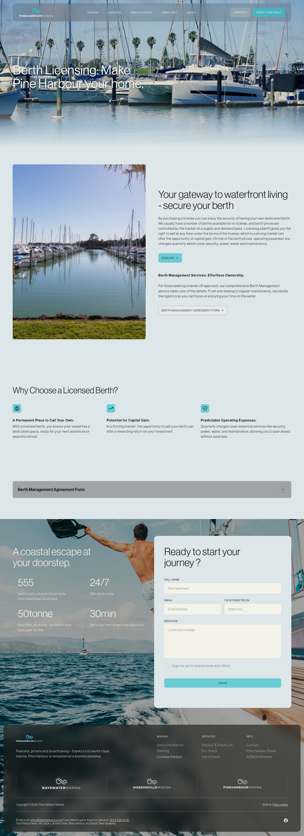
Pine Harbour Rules (261, 751)
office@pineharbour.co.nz (46, 820)
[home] (36, 12)
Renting (163, 751)
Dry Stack (209, 751)
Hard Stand (211, 757)
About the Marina (170, 745)
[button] (93, 12)
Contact (253, 745)
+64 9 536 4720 (119, 820)
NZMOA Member (260, 757)
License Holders (169, 757)
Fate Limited (280, 804)
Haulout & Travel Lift (217, 745)
